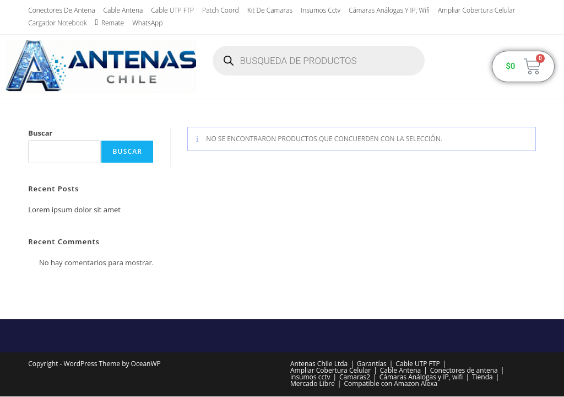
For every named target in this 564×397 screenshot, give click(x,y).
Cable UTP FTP (172, 10)
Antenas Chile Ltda (319, 363)
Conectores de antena (61, 10)
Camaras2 (354, 377)
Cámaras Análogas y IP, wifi (389, 10)
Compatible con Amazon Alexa (390, 383)
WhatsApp (147, 23)
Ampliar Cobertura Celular (476, 10)
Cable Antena (123, 10)
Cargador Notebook (57, 23)
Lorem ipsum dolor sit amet (74, 209)
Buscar (40, 133)
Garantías (372, 363)
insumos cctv (320, 10)
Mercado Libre (312, 383)
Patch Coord (220, 10)
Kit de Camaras (269, 10)
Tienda (482, 377)
